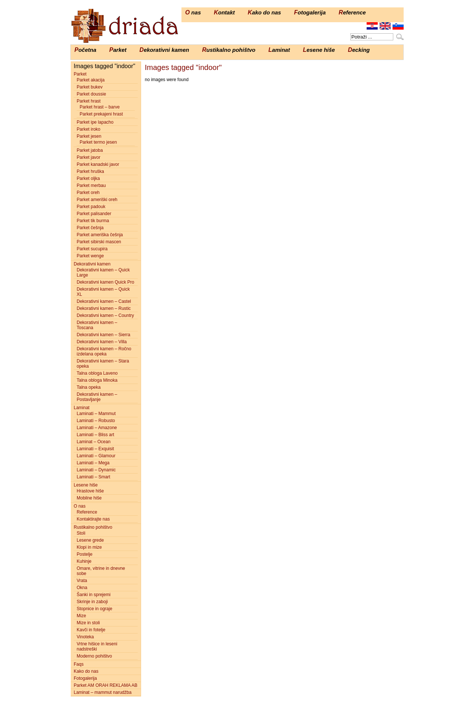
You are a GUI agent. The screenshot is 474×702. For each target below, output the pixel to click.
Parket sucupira (92, 248)
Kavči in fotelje (91, 629)
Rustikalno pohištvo (229, 50)
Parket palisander (94, 213)
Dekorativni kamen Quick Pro (105, 282)
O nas (193, 12)
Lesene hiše (319, 50)
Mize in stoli (88, 622)
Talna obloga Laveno (97, 373)
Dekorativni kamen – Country (105, 315)
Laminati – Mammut (96, 413)
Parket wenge (90, 255)
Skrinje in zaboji (92, 601)
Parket (118, 50)
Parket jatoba (90, 150)
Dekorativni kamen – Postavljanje (97, 397)
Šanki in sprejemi (93, 594)
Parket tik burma (93, 220)
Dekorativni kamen (164, 50)
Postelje (85, 554)
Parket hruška (90, 171)
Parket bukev (90, 87)
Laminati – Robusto (96, 420)
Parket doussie (91, 94)
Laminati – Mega (93, 462)
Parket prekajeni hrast (101, 114)
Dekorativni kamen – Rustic (104, 308)
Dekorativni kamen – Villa (102, 341)
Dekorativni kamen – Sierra (103, 334)
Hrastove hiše (90, 491)
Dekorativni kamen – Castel (104, 301)
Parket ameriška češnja (100, 234)
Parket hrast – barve (100, 107)
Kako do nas (264, 12)
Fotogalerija (310, 12)
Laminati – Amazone (97, 427)
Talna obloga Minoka (97, 380)
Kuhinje (84, 561)
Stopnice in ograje (94, 608)
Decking (359, 50)
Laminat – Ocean (93, 441)
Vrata (82, 580)
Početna (85, 50)
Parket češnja (90, 227)
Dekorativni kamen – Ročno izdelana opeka (104, 351)
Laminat (279, 50)
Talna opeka (89, 387)
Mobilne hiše (89, 498)
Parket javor (88, 157)
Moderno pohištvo (94, 656)
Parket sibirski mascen (99, 241)
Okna (82, 587)
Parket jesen (89, 136)
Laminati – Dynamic (96, 469)
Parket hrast (89, 101)
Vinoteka (85, 636)
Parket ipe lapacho (95, 122)
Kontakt (224, 12)
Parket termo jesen (98, 142)
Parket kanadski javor (98, 164)
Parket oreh (88, 192)
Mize (81, 615)
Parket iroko (88, 129)
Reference (352, 12)
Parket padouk (91, 206)
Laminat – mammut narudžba (102, 692)
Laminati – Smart (93, 476)
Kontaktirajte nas (93, 519)
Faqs (79, 664)
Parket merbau (91, 185)
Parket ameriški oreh (97, 199)
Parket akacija (90, 80)
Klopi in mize (89, 547)
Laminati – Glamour (96, 455)
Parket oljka (88, 178)
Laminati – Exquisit (95, 448)
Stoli (81, 533)
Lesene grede (90, 540)
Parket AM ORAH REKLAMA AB (105, 685)
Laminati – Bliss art (95, 434)
